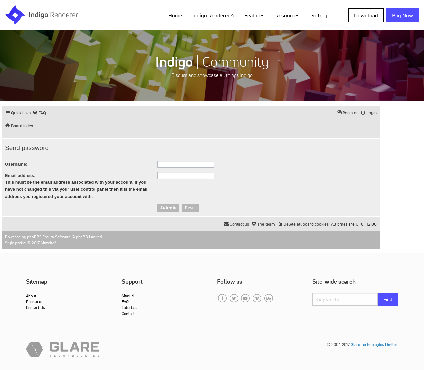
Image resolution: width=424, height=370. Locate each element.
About (31, 296)
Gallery (318, 15)
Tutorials (129, 307)
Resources (287, 15)
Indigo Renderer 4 (213, 15)
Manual (128, 296)
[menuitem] (39, 112)
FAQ (125, 301)
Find (387, 299)
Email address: (20, 175)
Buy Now (402, 15)
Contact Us (35, 307)
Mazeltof (48, 243)
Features (254, 15)
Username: (16, 164)
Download (366, 15)
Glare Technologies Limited (374, 344)
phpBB (33, 237)
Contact (128, 313)
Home (175, 15)
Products (34, 301)
